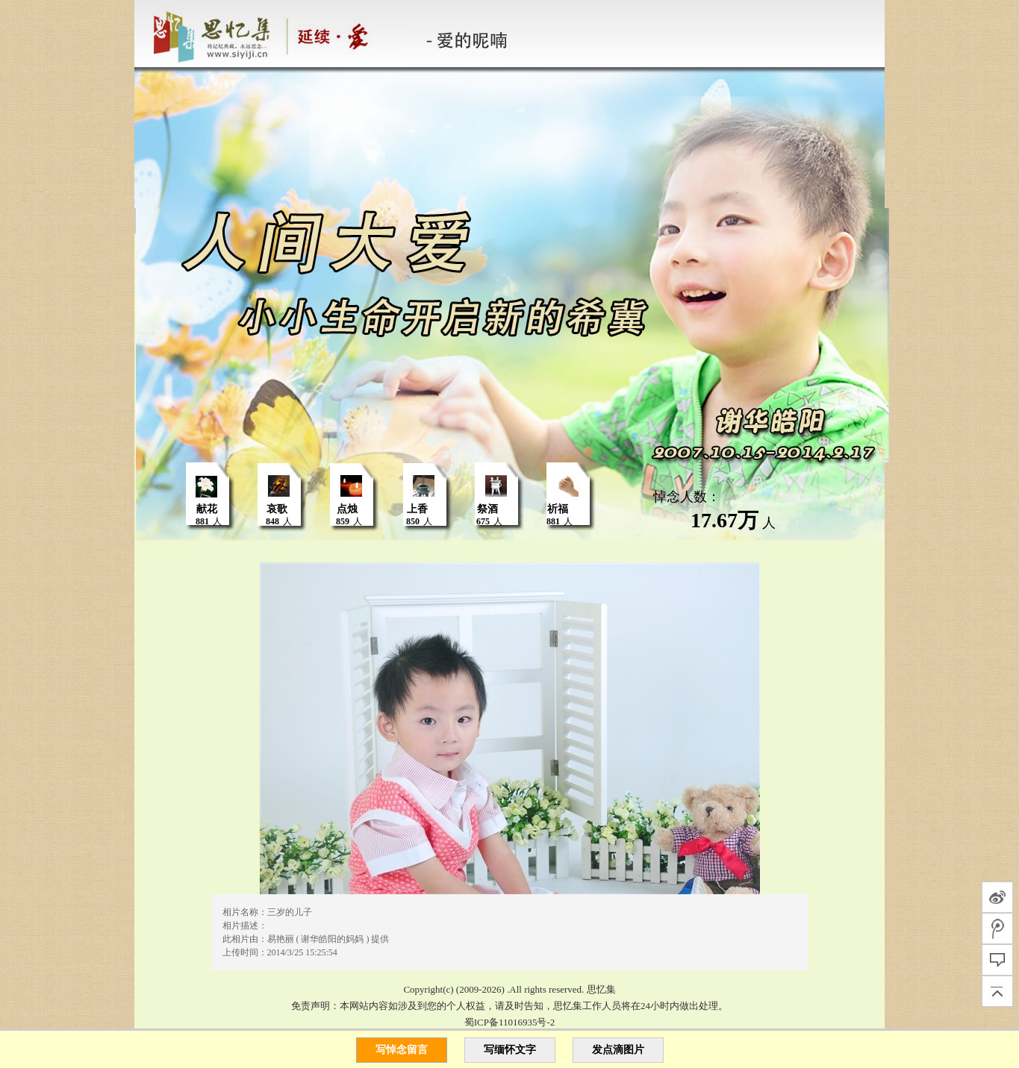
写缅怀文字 (510, 1049)
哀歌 (277, 509)
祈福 (557, 509)
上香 (417, 509)
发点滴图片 (618, 1049)
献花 (206, 509)
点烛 (347, 509)
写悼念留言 (401, 1049)
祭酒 (487, 509)
